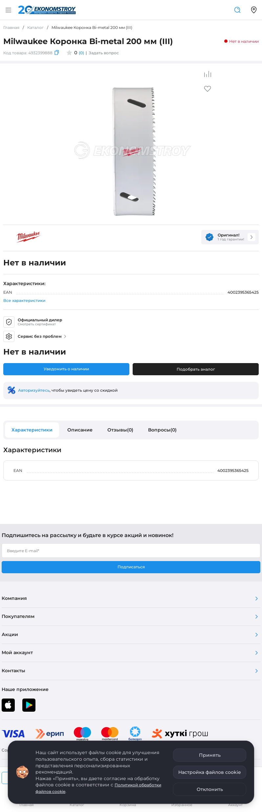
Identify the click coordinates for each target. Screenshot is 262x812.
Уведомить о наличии (66, 368)
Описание (80, 430)
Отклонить (210, 789)
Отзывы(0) (120, 430)
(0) (81, 52)
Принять (210, 755)
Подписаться (131, 566)
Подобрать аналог (196, 369)
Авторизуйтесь (34, 390)
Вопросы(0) (162, 430)
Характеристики (32, 430)
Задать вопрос (104, 52)
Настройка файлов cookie (209, 772)
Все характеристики (24, 300)
